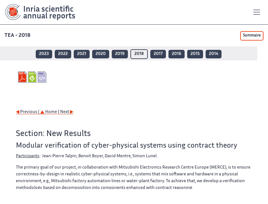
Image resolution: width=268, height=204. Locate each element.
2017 (158, 54)
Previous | (28, 112)
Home (48, 112)
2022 (63, 54)
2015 (195, 54)
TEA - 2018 (18, 35)
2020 (101, 54)
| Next (65, 112)
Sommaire (252, 35)
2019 (119, 54)
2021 (81, 54)
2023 (44, 54)
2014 (213, 54)
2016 (176, 54)
